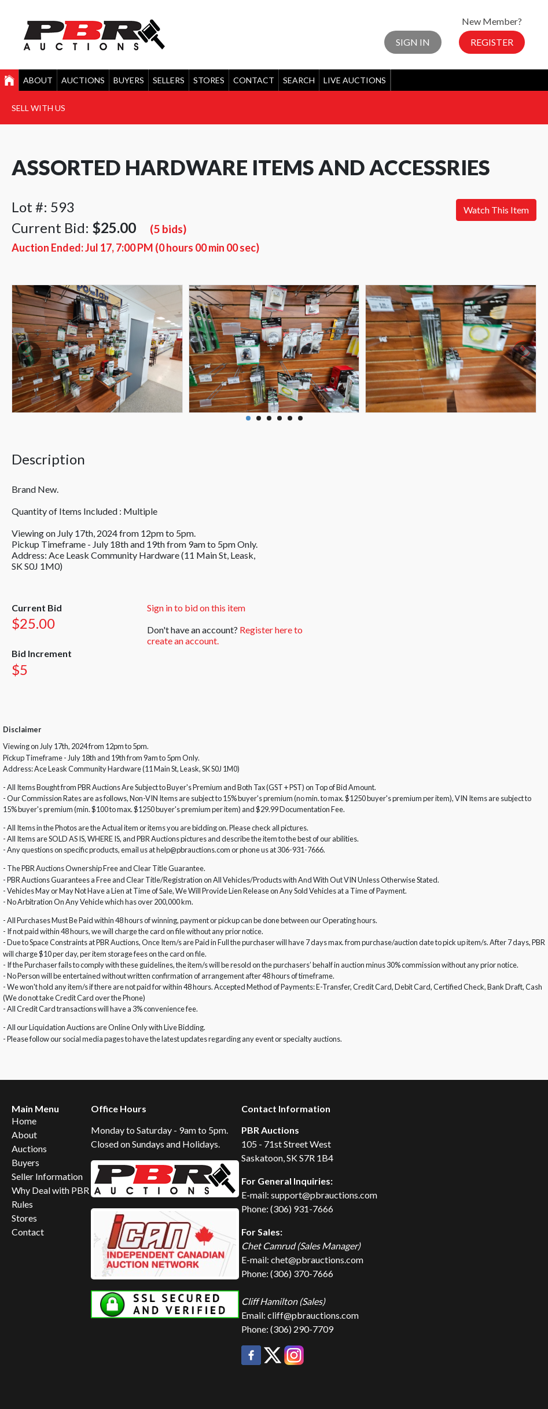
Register (491, 41)
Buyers (128, 80)
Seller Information (47, 1176)
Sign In (413, 41)
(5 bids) (168, 228)
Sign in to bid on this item (196, 607)
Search (299, 80)
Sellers (169, 80)
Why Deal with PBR (50, 1190)
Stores (209, 80)
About (38, 80)
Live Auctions (354, 80)
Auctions (83, 80)
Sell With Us (38, 108)
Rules (22, 1203)
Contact (253, 80)
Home (24, 1120)
